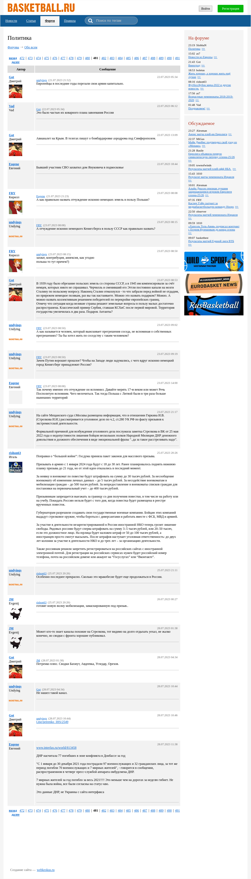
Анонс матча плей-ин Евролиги (207, 134)
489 (161, 58)
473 (30, 58)
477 (63, 58)
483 (111, 58)
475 (46, 58)
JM (11, 599)
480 (87, 58)
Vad (11, 106)
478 (71, 58)
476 (54, 58)
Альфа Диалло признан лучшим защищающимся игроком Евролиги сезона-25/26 (210, 192)
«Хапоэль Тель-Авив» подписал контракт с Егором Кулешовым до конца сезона (213, 228)
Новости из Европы (200, 57)
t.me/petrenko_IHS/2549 (52, 722)
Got (11, 77)
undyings (15, 222)
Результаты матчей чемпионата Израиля (213, 214)
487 (144, 58)
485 (128, 58)
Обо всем (30, 47)
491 (177, 58)
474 (38, 58)
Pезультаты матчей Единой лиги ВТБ (211, 241)
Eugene (14, 164)
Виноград (194, 65)
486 (136, 58)
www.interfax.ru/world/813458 (56, 748)
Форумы (13, 47)
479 (79, 58)
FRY (12, 193)
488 (152, 58)
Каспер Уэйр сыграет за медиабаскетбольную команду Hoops (211, 204)
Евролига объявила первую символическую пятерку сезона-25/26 (211, 155)
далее (16, 62)
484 (120, 58)
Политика (194, 48)
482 (103, 58)
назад (13, 58)
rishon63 (15, 453)
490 (169, 58)
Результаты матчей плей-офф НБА (209, 168)
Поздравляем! (196, 108)
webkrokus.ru (46, 870)
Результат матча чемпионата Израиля (211, 176)
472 (22, 58)
